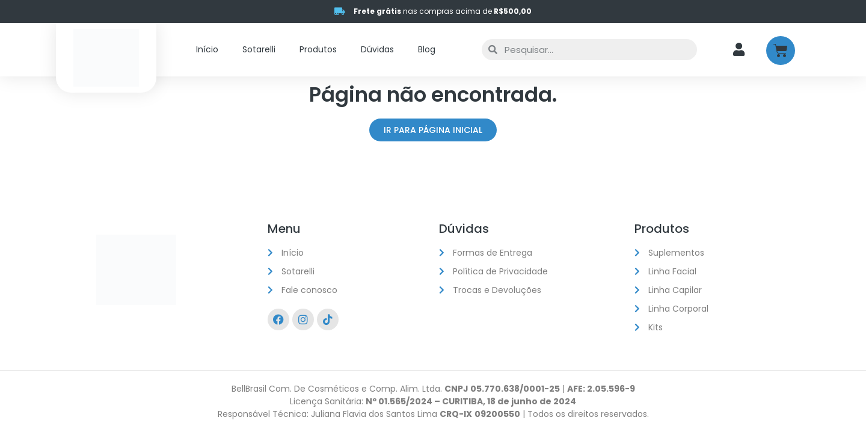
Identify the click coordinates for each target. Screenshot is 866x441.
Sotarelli (258, 49)
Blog (426, 49)
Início (207, 49)
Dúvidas (377, 49)
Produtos (318, 49)
